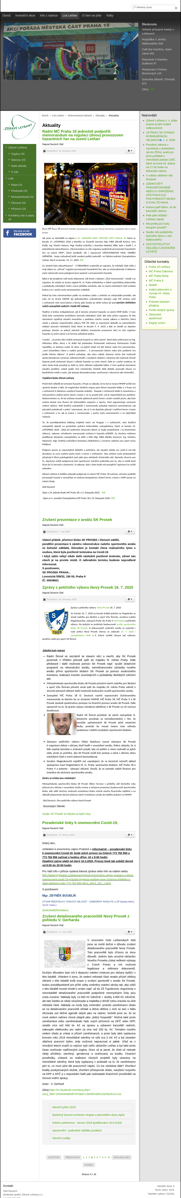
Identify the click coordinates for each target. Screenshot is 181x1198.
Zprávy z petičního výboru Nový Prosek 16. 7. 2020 (87, 587)
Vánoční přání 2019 (64, 1107)
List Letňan (58, 115)
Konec (88, 1164)
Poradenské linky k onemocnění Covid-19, (80, 823)
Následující (122, 1157)
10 (108, 1157)
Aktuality (100, 115)
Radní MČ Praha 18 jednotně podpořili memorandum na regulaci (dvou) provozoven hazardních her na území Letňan (82, 135)
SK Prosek (119, 620)
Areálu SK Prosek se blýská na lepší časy (66, 813)
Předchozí (72, 1157)
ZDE (152, 89)
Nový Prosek (103, 607)
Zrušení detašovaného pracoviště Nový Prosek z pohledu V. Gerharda (85, 918)
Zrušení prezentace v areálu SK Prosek (77, 520)
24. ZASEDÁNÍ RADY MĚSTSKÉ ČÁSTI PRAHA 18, (102, 238)
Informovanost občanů (80, 115)
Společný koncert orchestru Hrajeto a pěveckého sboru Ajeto (88, 1114)
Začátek (54, 1157)
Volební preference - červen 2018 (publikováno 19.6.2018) (87, 1122)
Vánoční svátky (61, 1138)
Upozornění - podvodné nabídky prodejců (77, 1130)
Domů (45, 115)
